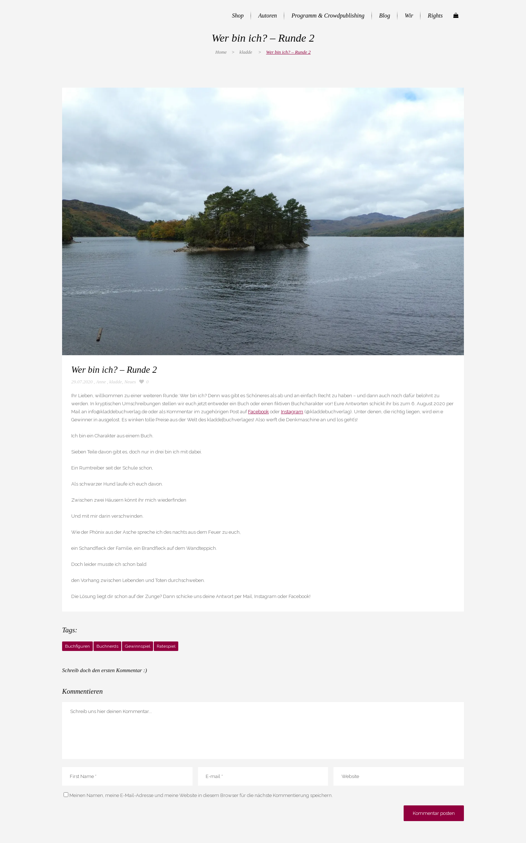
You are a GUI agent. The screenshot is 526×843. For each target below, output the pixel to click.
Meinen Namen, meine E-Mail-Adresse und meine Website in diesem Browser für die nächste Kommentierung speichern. (201, 795)
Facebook (258, 411)
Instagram (292, 411)
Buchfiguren (77, 646)
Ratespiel (166, 646)
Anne (101, 381)
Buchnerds (107, 646)
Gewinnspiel (137, 646)
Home (221, 52)
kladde (246, 52)
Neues (130, 381)
